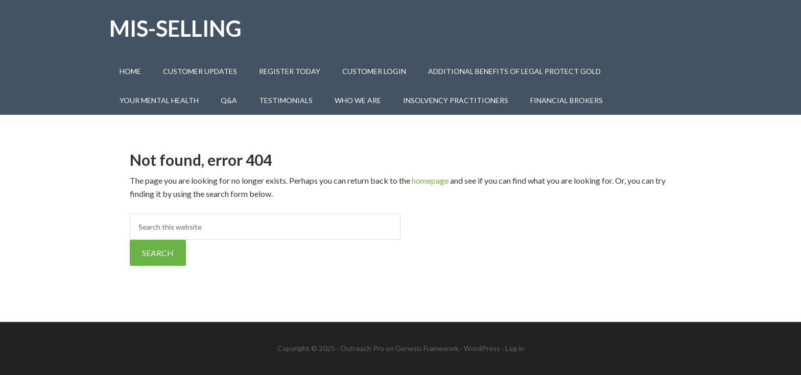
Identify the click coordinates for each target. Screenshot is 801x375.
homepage (430, 180)
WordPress (482, 348)
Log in (514, 348)
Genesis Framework (427, 348)
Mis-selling (175, 28)
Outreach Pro (362, 348)
